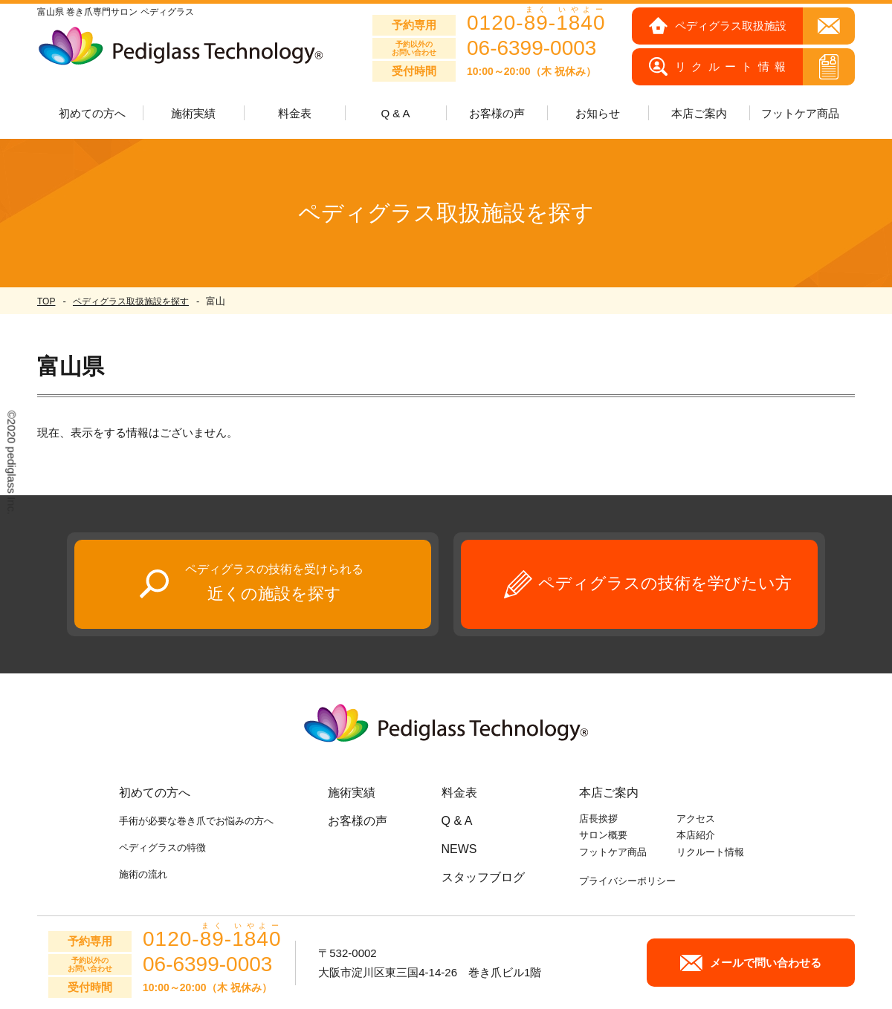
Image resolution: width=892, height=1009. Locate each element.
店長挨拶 (598, 818)
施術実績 (351, 792)
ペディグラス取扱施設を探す (131, 301)
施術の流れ (143, 874)
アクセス (695, 818)
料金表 (294, 113)
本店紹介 (695, 834)
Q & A (395, 113)
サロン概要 (603, 834)
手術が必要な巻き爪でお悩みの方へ (196, 820)
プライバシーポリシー (627, 880)
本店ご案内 (609, 792)
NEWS (459, 849)
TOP (46, 301)
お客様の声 (497, 113)
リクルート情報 (710, 852)
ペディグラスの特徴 (162, 847)
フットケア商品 (800, 113)
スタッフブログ (483, 877)
